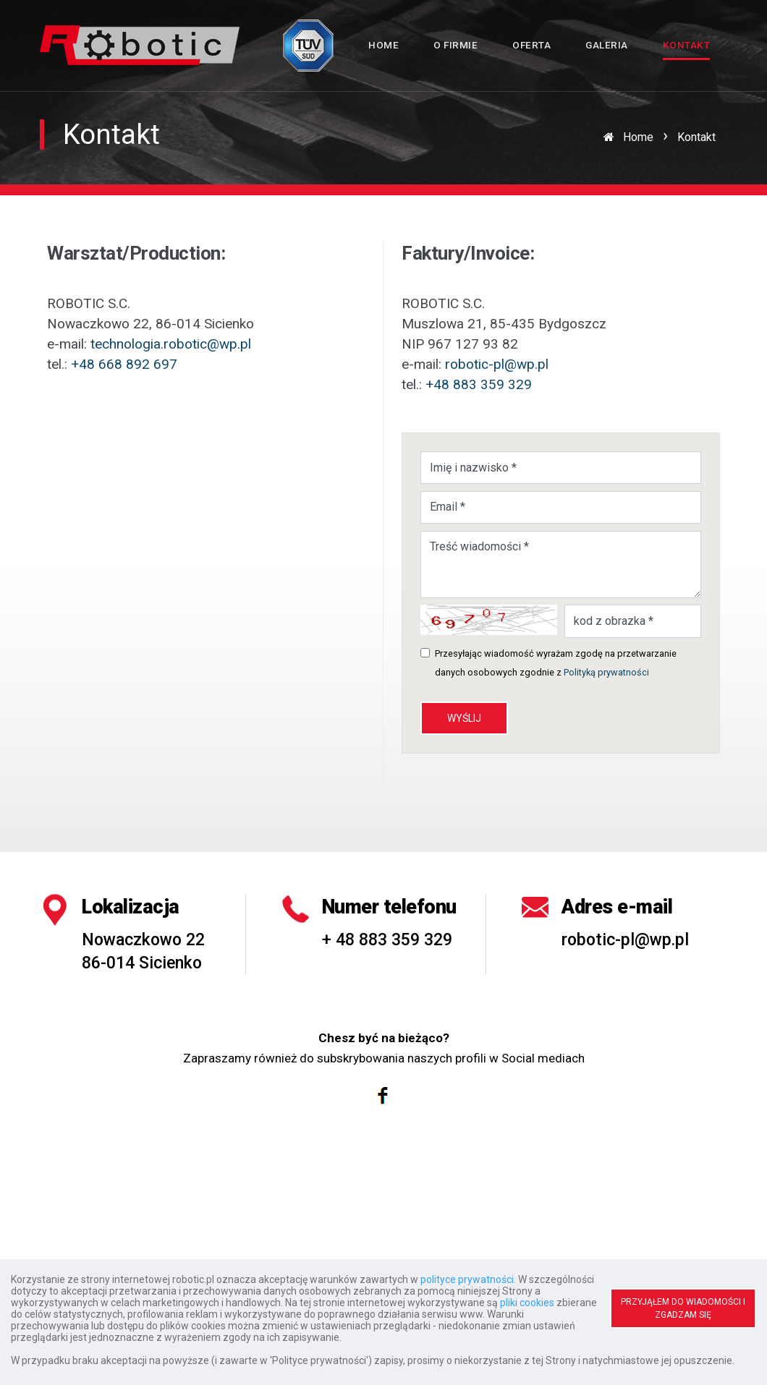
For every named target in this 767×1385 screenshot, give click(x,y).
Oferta (531, 45)
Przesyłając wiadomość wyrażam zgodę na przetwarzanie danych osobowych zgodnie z (556, 663)
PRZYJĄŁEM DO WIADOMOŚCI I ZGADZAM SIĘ (683, 1308)
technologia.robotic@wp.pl (170, 344)
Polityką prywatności (606, 672)
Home (383, 45)
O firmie (455, 45)
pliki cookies (527, 1302)
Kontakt (687, 45)
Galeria (606, 45)
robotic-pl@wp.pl (496, 364)
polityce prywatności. (468, 1279)
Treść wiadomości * (560, 564)
